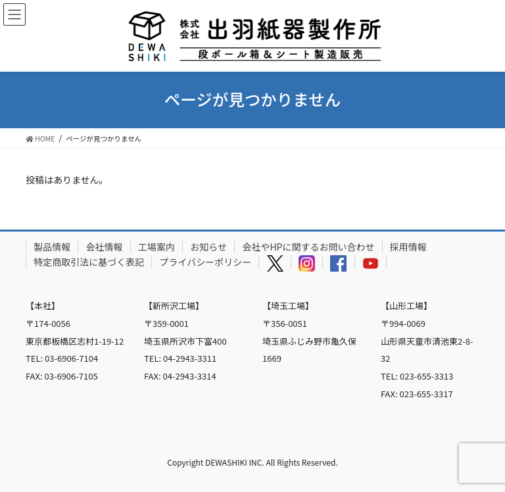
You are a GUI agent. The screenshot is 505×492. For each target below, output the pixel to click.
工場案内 (156, 246)
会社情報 (104, 246)
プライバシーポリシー (206, 261)
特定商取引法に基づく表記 (89, 261)
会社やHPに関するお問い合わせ (308, 246)
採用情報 (408, 246)
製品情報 (52, 246)
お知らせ (208, 246)
